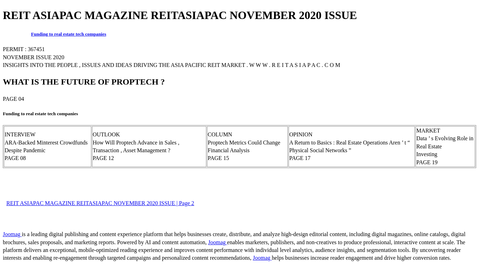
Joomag (12, 234)
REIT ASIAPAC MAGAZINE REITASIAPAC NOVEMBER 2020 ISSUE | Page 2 (100, 203)
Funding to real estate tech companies (68, 34)
